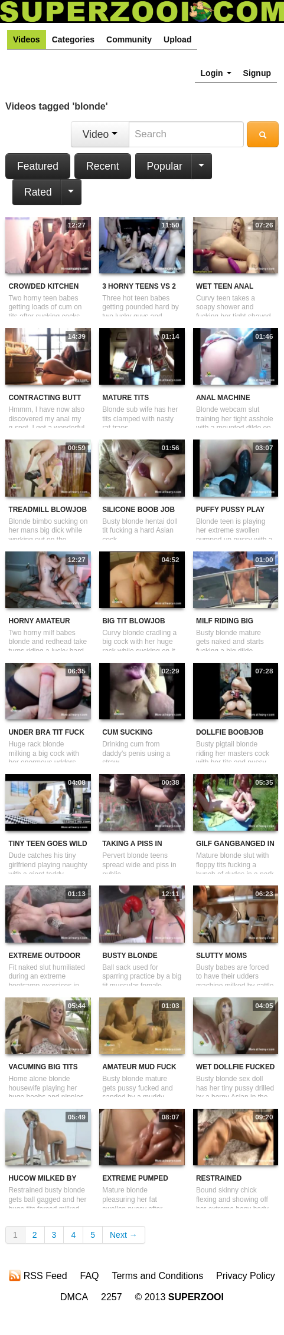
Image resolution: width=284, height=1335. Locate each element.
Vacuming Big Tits (42, 1067)
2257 (111, 1297)
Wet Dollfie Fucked (235, 1067)
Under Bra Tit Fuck (46, 732)
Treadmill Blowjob (47, 509)
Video (100, 134)
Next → (124, 1235)
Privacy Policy (245, 1276)
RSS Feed (38, 1275)
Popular (164, 166)
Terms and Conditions (157, 1276)
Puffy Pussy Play (230, 509)
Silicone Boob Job (138, 509)
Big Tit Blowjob (133, 621)
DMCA (74, 1297)
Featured (37, 166)
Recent (102, 166)
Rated (38, 192)
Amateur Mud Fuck (139, 1067)
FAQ (89, 1276)
